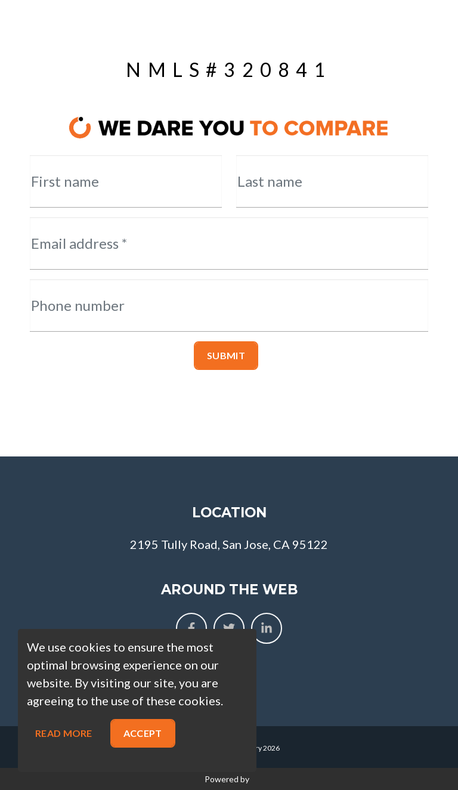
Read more (63, 733)
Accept (142, 733)
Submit (226, 355)
